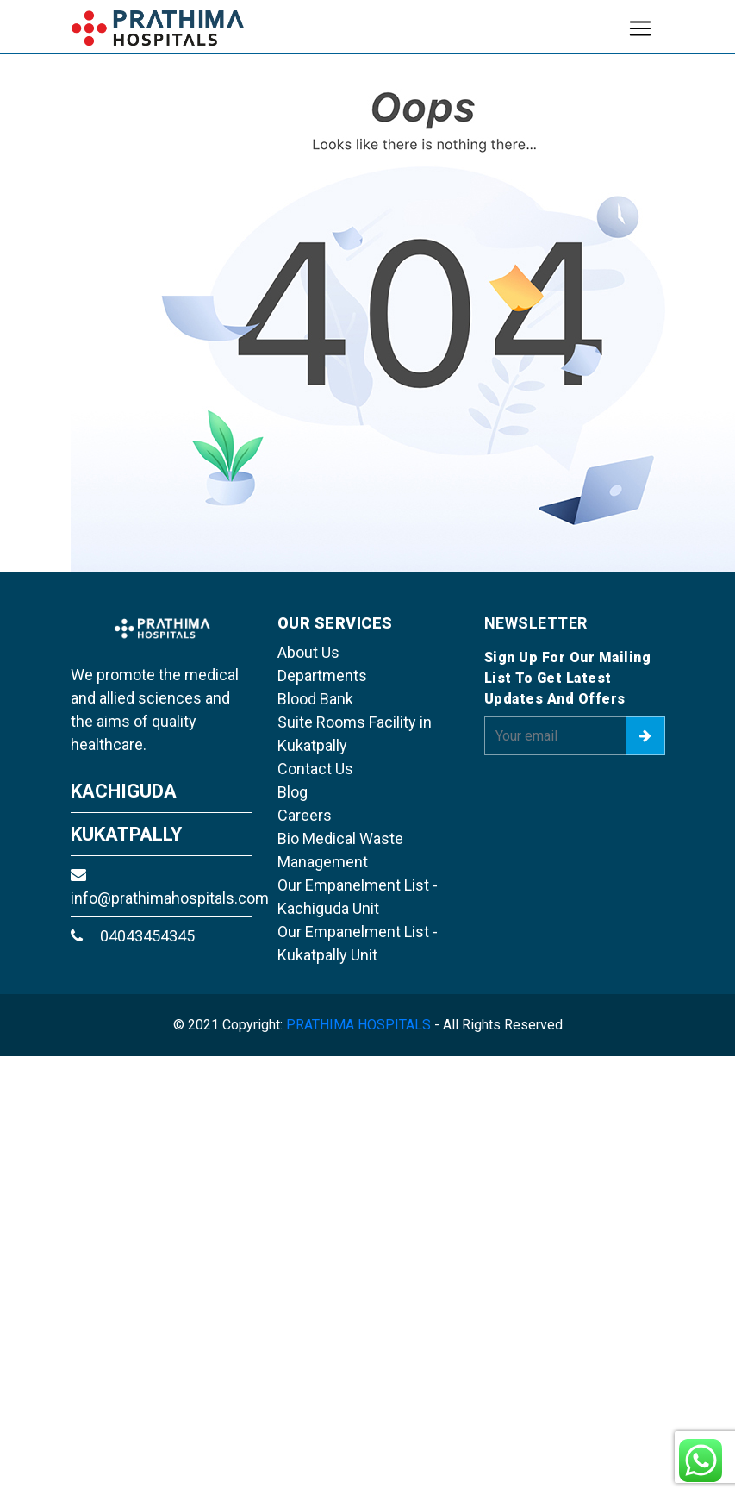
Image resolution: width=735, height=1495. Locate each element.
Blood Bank (315, 699)
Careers (304, 815)
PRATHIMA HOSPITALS (358, 1024)
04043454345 (133, 936)
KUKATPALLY (126, 834)
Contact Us (315, 769)
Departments (322, 675)
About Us (308, 652)
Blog (292, 792)
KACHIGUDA (124, 791)
